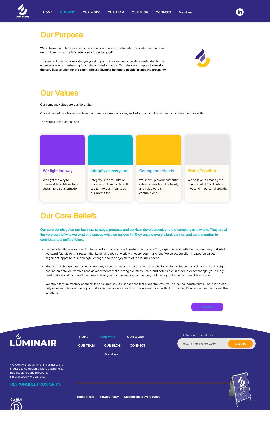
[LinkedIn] (240, 12)
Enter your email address (198, 334)
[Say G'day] (207, 307)
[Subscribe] (240, 344)
